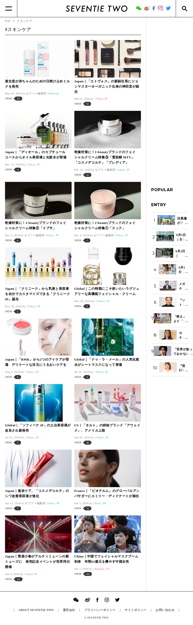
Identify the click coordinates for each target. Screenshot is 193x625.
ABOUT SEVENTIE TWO (36, 610)
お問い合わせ (165, 610)
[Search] (184, 8)
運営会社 (69, 610)
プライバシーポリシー (100, 610)
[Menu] (8, 8)
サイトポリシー (135, 610)
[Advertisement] (169, 97)
